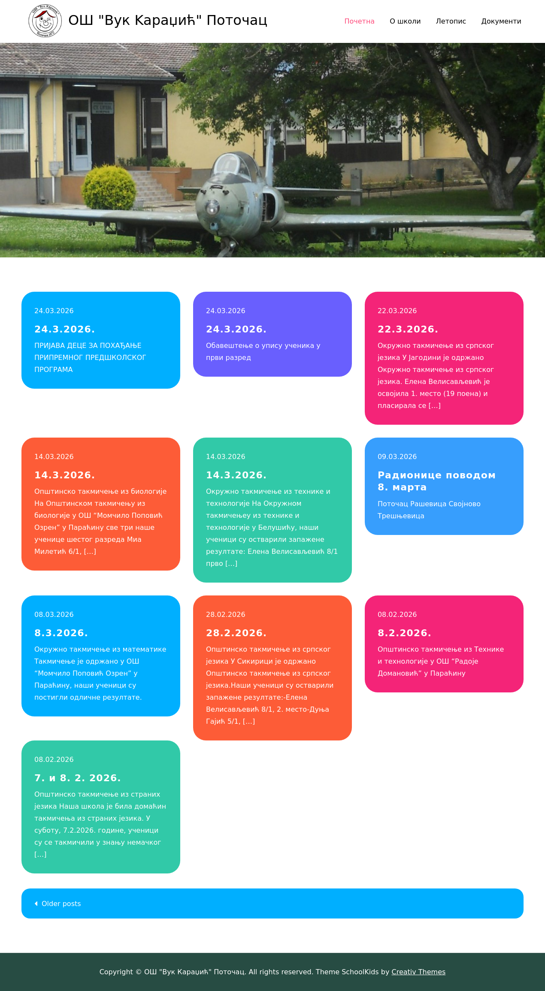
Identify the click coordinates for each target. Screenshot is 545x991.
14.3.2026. (64, 475)
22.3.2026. (408, 329)
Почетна (359, 21)
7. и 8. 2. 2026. (77, 778)
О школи (405, 21)
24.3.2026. (64, 329)
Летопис (451, 21)
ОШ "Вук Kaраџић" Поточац (167, 20)
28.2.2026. (236, 633)
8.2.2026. (405, 633)
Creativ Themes (418, 972)
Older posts (61, 904)
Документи (501, 21)
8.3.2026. (61, 633)
